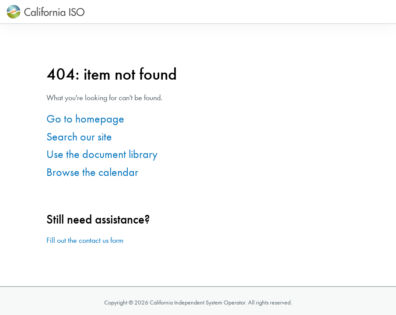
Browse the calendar (92, 172)
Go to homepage (85, 119)
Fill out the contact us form (84, 240)
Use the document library (102, 154)
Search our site (79, 137)
